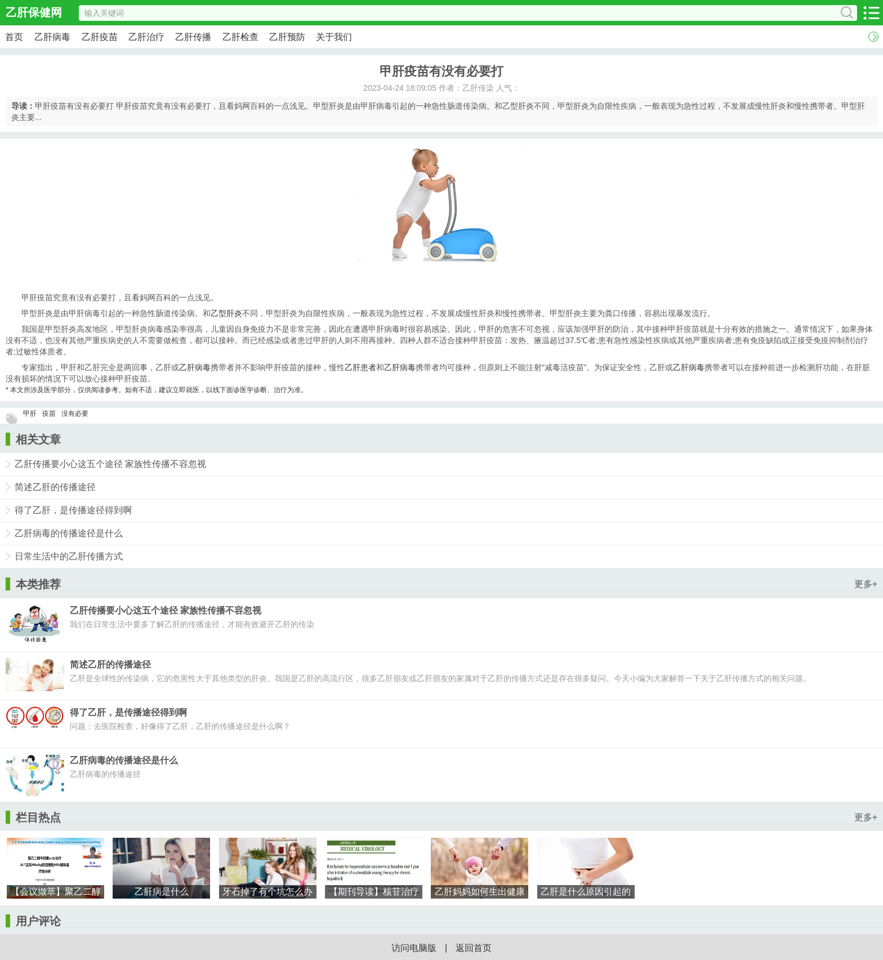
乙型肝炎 (226, 313)
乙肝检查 (240, 37)
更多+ (865, 584)
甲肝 (30, 413)
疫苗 (49, 413)
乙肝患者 (360, 367)
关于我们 (334, 37)
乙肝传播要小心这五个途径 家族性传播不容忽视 (110, 464)
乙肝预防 (287, 37)
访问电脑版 (413, 948)
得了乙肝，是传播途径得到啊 (73, 510)
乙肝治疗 (146, 37)
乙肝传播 (193, 37)
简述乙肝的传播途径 (55, 487)
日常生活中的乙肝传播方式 (69, 556)
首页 (14, 37)
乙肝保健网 (34, 12)
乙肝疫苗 (100, 37)
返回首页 (474, 948)
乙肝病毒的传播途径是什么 (69, 533)
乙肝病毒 (52, 37)
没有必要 (74, 413)
